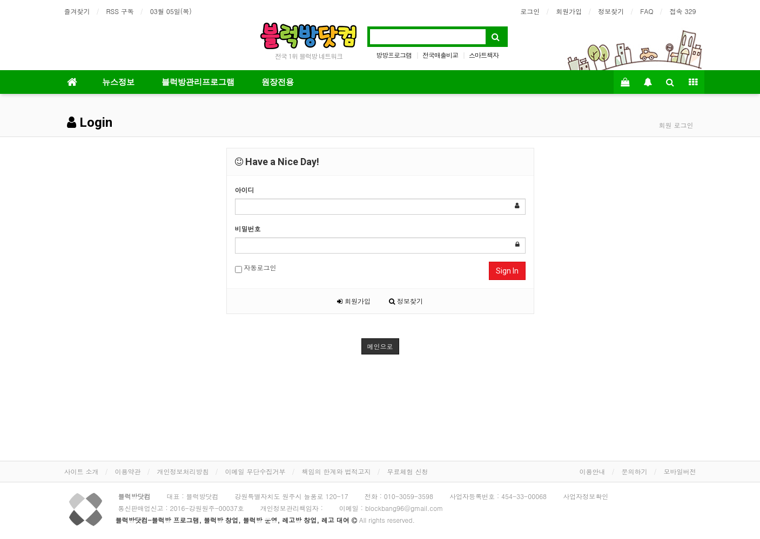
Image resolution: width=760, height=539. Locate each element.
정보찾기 (611, 11)
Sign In (507, 271)
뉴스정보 (118, 82)
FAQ (646, 11)
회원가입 (569, 11)
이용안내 (593, 471)
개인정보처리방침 (183, 471)
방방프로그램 (394, 54)
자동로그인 (256, 268)
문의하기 (635, 471)
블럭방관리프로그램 (198, 82)
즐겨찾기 (77, 11)
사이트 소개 (81, 471)
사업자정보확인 (585, 496)
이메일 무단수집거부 (255, 471)
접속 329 (683, 11)
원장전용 (277, 82)
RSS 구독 (120, 11)
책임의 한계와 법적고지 (336, 471)
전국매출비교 (440, 54)
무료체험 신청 (407, 471)
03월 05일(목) (171, 11)
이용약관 (128, 471)
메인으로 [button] (380, 346)
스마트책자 (484, 54)
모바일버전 (680, 471)
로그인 (530, 11)
